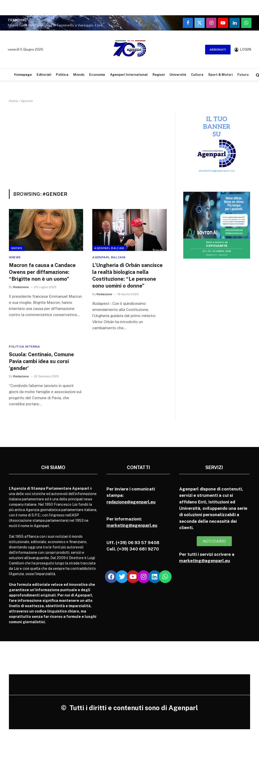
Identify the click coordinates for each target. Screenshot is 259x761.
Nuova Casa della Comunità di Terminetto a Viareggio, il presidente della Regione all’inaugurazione (58, 25)
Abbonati (217, 49)
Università (178, 75)
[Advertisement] (88, 151)
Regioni (159, 75)
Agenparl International (129, 75)
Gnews (16, 248)
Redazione (21, 287)
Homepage (23, 75)
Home (13, 101)
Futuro (243, 75)
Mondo (78, 75)
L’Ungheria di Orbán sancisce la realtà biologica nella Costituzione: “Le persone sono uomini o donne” (127, 275)
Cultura (197, 75)
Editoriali (44, 75)
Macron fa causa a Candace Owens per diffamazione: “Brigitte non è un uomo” (42, 272)
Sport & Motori (220, 75)
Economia (97, 75)
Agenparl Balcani (109, 248)
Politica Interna (24, 346)
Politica (62, 75)
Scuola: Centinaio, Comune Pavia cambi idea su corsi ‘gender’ (41, 361)
